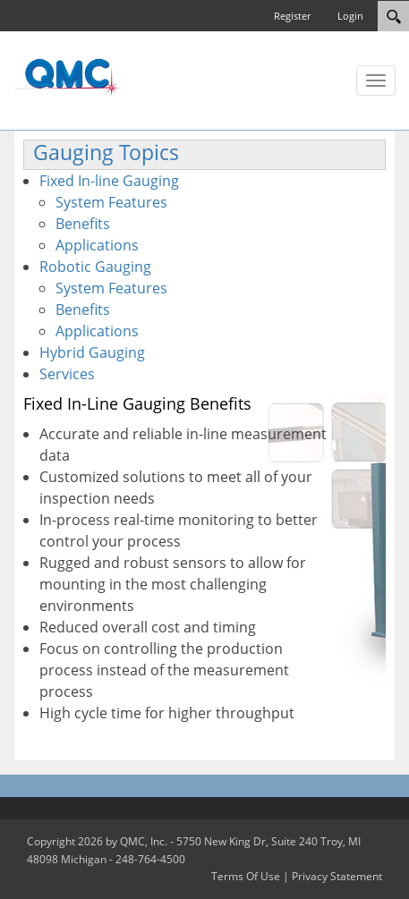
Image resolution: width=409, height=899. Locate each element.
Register (292, 15)
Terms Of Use (245, 876)
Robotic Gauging (95, 266)
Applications (97, 245)
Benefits (82, 223)
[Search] (393, 16)
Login (350, 15)
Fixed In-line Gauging (109, 181)
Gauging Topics (106, 152)
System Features (111, 202)
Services (67, 374)
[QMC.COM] (67, 76)
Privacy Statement (337, 876)
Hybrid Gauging (92, 352)
